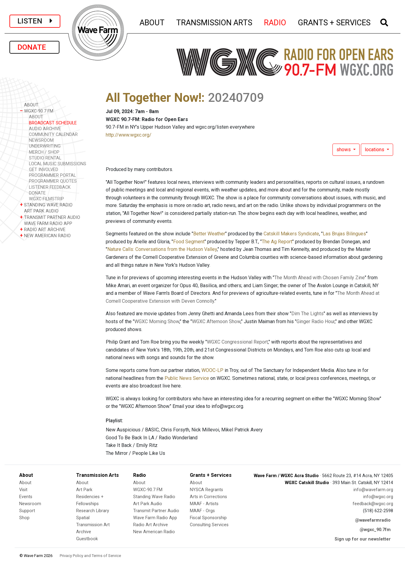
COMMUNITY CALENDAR (53, 134)
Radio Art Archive (150, 524)
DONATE (34, 47)
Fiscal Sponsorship (208, 517)
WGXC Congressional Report (237, 342)
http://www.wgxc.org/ (128, 135)
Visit (23, 489)
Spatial (83, 517)
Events (25, 496)
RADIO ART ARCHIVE (43, 229)
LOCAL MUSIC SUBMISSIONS (57, 163)
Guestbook (87, 538)
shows (344, 149)
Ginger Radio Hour (316, 321)
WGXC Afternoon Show (216, 321)
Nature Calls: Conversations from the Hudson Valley (162, 249)
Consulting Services (209, 524)
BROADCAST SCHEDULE (53, 123)
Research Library (92, 510)
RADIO (275, 21)
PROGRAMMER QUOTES (53, 181)
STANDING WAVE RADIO (46, 205)
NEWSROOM (41, 140)
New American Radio (154, 531)
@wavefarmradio (373, 520)
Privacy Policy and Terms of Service (90, 555)
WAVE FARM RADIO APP (46, 223)
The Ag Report (277, 242)
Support (27, 510)
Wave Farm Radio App (155, 517)
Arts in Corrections (208, 496)
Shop (24, 517)
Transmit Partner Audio (156, 510)
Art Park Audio (147, 503)
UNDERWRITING (45, 146)
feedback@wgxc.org (373, 503)
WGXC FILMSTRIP (46, 199)
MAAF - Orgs (202, 510)
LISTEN (34, 21)
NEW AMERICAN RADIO (45, 235)
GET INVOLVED (43, 169)
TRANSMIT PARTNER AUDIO (50, 217)
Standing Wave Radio (154, 496)
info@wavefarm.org (373, 489)
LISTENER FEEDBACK (50, 187)
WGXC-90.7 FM (36, 111)
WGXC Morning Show (156, 321)
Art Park (84, 489)
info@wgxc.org (378, 496)
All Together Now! (153, 98)
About (25, 482)
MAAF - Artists (204, 503)
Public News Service (187, 378)
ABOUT (152, 21)
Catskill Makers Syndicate (291, 234)
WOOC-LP (212, 370)
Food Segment (188, 242)
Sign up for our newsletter (363, 539)
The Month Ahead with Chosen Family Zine (319, 277)
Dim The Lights (307, 313)
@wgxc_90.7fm (375, 529)
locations (375, 149)
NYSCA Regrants (206, 489)
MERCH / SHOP (44, 152)
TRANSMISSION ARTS (214, 21)
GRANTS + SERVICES (334, 21)
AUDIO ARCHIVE (45, 128)
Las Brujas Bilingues (344, 234)
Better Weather (209, 234)
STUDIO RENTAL (45, 158)
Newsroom (30, 503)
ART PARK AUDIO (39, 211)
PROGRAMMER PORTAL (52, 175)
